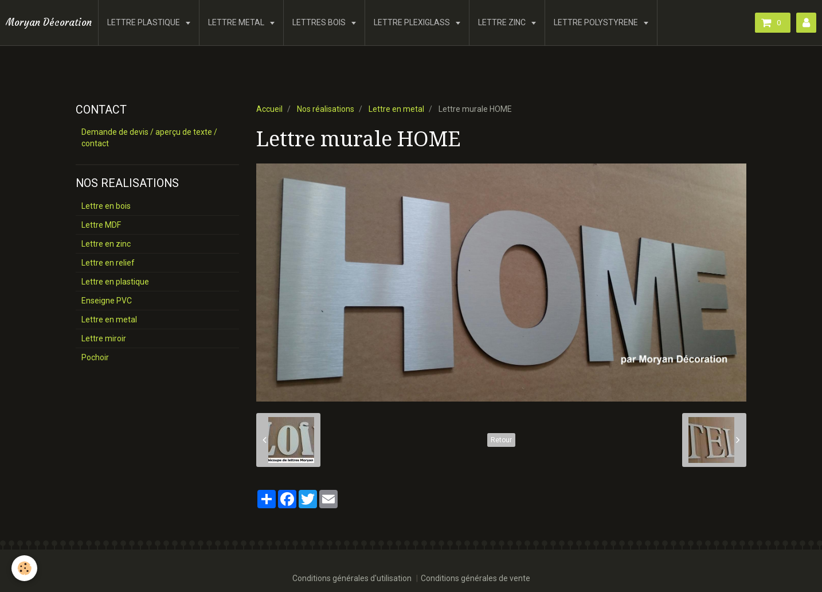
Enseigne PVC (106, 300)
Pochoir (95, 357)
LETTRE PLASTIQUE (144, 22)
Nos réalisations (325, 109)
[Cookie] (24, 568)
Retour (501, 440)
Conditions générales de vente (475, 578)
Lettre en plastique (115, 281)
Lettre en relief (108, 262)
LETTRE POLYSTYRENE (597, 22)
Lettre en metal (396, 109)
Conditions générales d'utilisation (352, 578)
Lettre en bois (106, 206)
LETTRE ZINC (502, 22)
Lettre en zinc (106, 243)
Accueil (269, 109)
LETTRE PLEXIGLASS (413, 22)
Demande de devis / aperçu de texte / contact (149, 137)
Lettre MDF (101, 224)
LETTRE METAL (237, 22)
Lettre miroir (103, 338)
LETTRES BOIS (319, 22)
